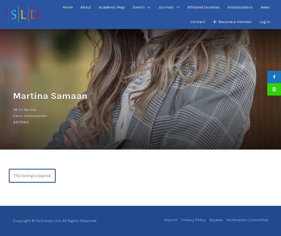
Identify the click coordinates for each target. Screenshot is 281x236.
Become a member (235, 21)
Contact (197, 21)
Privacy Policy (193, 220)
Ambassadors (240, 7)
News (265, 7)
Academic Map (112, 7)
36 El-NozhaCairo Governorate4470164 (30, 116)
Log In (264, 21)
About (85, 7)
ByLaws (216, 220)
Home (68, 7)
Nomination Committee (247, 220)
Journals (166, 7)
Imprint (171, 220)
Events (139, 7)
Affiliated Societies (203, 7)
